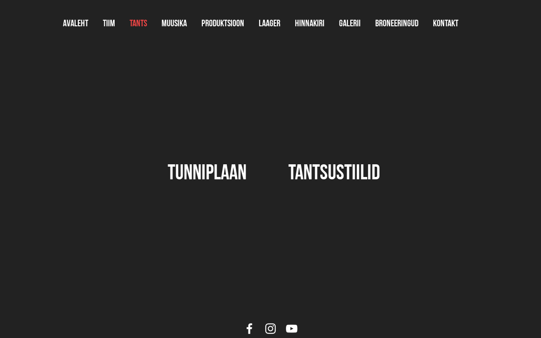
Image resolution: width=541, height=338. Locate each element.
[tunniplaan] (207, 171)
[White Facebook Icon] (249, 329)
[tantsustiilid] (333, 171)
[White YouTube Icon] (292, 329)
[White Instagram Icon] (270, 329)
